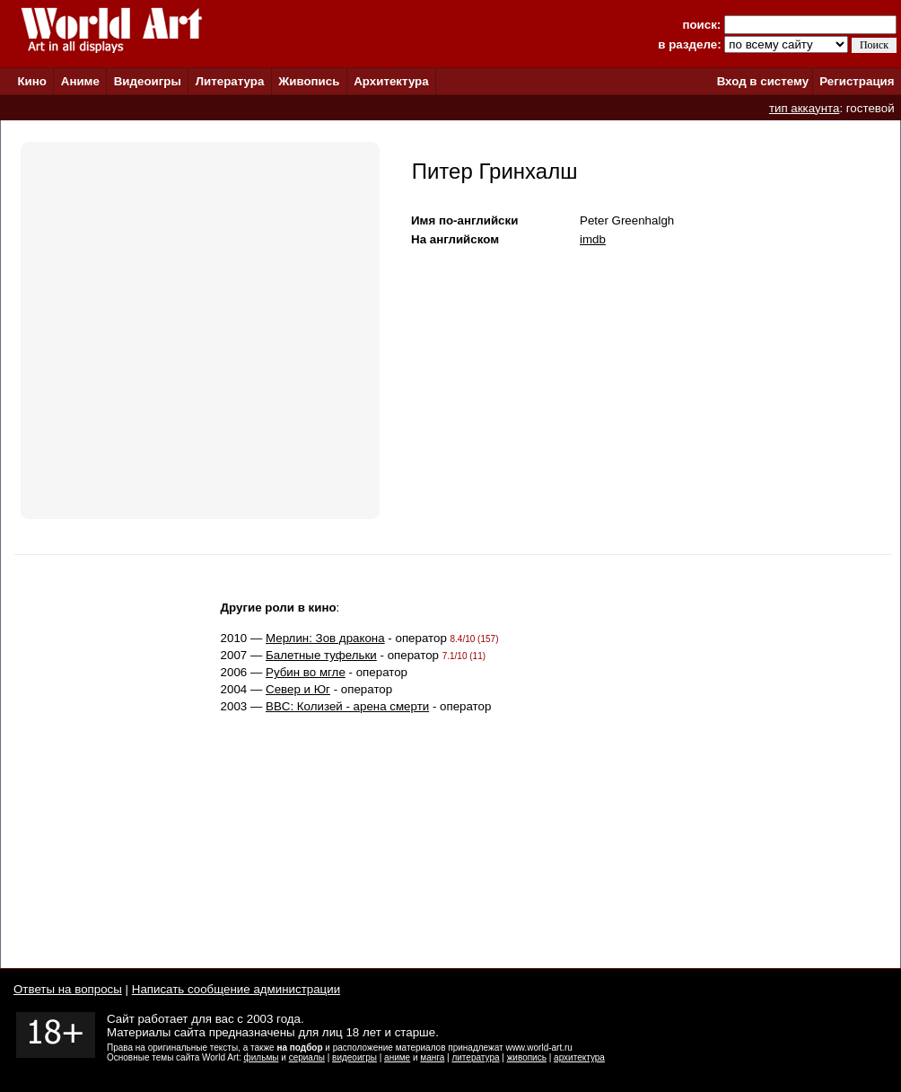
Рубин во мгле (306, 672)
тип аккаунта (804, 108)
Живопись (308, 81)
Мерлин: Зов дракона (325, 638)
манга (432, 1057)
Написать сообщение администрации (236, 989)
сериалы (307, 1057)
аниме (397, 1057)
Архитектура (391, 81)
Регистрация (856, 81)
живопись (527, 1057)
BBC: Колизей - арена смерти (347, 706)
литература (475, 1057)
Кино (32, 81)
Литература (230, 81)
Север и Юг (298, 689)
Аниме (80, 81)
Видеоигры (147, 81)
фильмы (261, 1057)
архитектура (579, 1057)
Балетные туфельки (321, 655)
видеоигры (354, 1057)
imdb (593, 239)
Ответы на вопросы (67, 989)
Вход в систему (763, 81)
